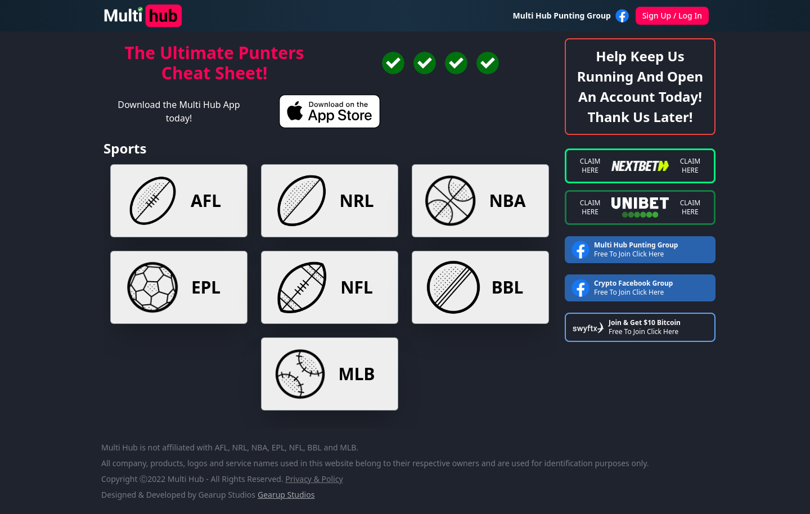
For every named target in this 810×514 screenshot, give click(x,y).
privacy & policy (314, 479)
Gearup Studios (286, 494)
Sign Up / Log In (672, 15)
